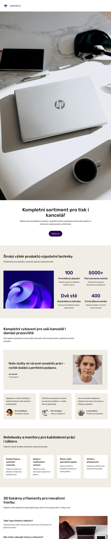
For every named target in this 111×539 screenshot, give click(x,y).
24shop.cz (15, 5)
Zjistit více (55, 234)
